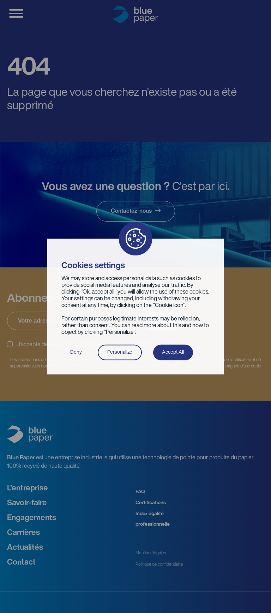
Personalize (119, 352)
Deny (76, 352)
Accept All (173, 352)
